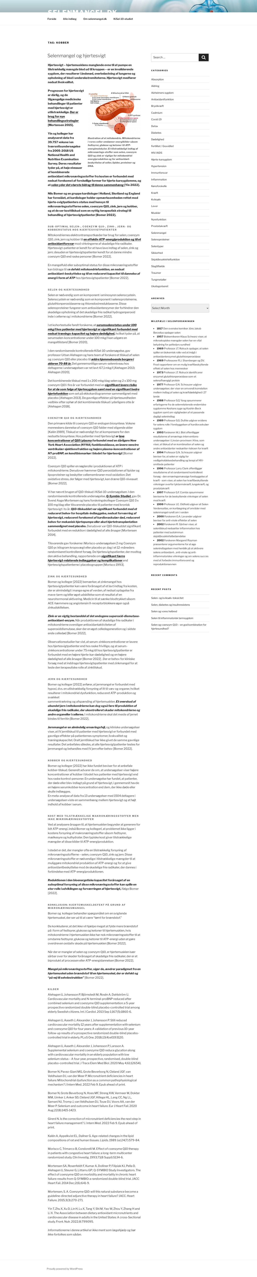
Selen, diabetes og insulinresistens (170, 604)
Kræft (154, 192)
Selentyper (157, 246)
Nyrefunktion (158, 219)
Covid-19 (156, 119)
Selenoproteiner (160, 239)
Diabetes (156, 132)
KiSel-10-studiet (123, 18)
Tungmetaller (158, 279)
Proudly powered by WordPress (65, 1268)
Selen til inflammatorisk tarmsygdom (172, 618)
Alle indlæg (70, 18)
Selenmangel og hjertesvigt (76, 55)
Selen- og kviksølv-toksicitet (167, 597)
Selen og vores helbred (164, 611)
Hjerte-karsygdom (161, 159)
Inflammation (159, 179)
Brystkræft (157, 105)
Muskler (155, 212)
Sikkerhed (157, 252)
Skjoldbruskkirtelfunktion (165, 259)
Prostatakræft (159, 226)
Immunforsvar (159, 172)
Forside (51, 18)
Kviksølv (156, 199)
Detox (154, 126)
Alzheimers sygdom (162, 92)
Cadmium (156, 112)
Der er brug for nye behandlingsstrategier (63, 116)
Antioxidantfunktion (162, 99)
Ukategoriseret (159, 286)
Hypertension (158, 166)
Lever (154, 206)
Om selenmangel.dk (95, 18)
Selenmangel (158, 232)
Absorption (157, 79)
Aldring (155, 85)
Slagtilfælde (158, 266)
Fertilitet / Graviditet (162, 146)
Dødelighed (157, 139)
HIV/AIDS (156, 152)
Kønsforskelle (159, 186)
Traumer (156, 272)
